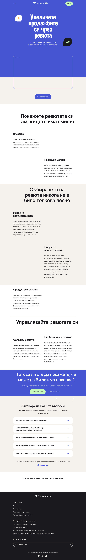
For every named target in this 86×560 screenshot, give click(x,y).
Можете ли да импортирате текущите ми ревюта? (43, 454)
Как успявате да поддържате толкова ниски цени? (43, 437)
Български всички (43, 544)
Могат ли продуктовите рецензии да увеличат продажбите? (33, 533)
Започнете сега (38, 392)
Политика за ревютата (20, 527)
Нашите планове (43, 97)
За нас (15, 506)
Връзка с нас (43, 465)
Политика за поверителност (22, 515)
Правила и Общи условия (21, 512)
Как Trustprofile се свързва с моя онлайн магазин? (43, 445)
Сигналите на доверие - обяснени (24, 524)
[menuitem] (43, 506)
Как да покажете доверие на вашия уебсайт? (28, 530)
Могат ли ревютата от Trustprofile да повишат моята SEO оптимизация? (43, 429)
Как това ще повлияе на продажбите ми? (43, 421)
